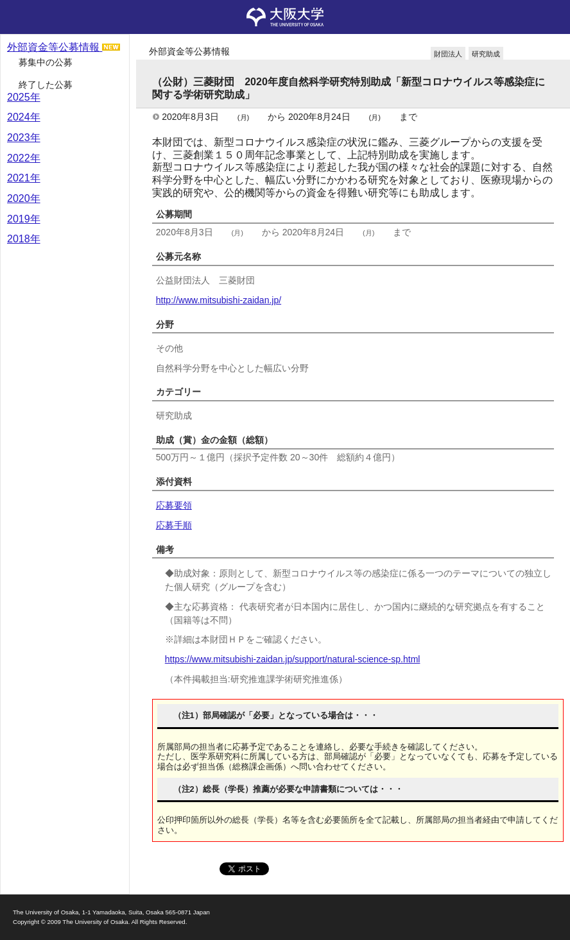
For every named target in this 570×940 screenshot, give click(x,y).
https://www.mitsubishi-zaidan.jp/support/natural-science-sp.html (292, 659)
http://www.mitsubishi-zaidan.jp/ (218, 300)
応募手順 (174, 525)
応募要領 (174, 505)
